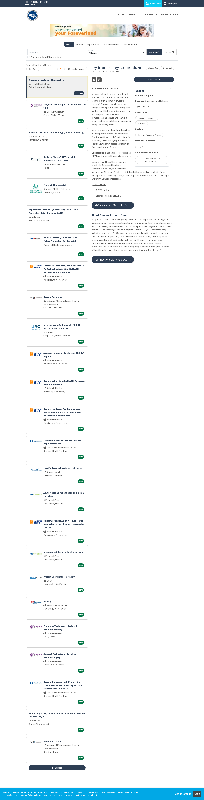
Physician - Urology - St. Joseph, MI (47, 79)
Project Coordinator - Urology (59, 576)
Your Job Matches (111, 44)
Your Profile (148, 14)
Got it (197, 794)
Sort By (32, 69)
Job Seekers (153, 3)
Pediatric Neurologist (54, 185)
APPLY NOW (154, 79)
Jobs (132, 14)
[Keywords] (57, 52)
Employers (170, 3)
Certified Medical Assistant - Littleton (62, 468)
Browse (79, 44)
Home (121, 14)
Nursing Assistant (52, 296)
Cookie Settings (183, 794)
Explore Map (93, 44)
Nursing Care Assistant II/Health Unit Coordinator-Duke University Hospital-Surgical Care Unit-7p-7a (63, 685)
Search (69, 44)
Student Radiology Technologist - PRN (63, 552)
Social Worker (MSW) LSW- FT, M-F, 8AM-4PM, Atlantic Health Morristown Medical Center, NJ (64, 524)
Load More (57, 767)
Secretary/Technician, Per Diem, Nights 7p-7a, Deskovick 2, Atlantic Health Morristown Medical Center (63, 269)
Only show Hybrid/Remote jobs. (46, 57)
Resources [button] (168, 14)
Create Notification (76, 69)
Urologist (48, 601)
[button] (169, 52)
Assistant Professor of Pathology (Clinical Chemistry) (56, 132)
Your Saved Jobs (130, 44)
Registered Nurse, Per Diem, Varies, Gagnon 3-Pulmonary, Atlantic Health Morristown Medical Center (62, 412)
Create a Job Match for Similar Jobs (114, 205)
